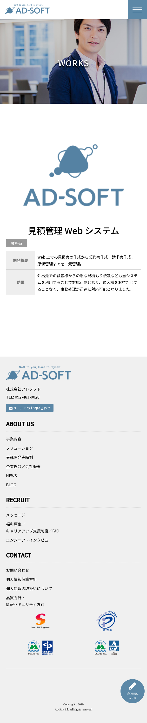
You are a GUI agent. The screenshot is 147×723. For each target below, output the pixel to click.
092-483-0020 (27, 397)
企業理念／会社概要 (23, 466)
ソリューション (19, 448)
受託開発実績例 (19, 457)
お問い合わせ (17, 570)
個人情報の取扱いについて (29, 588)
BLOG (11, 485)
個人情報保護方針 (21, 579)
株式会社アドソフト (23, 389)
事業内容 (13, 439)
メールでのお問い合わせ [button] (29, 408)
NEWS (11, 475)
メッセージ (15, 515)
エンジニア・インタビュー (29, 540)
